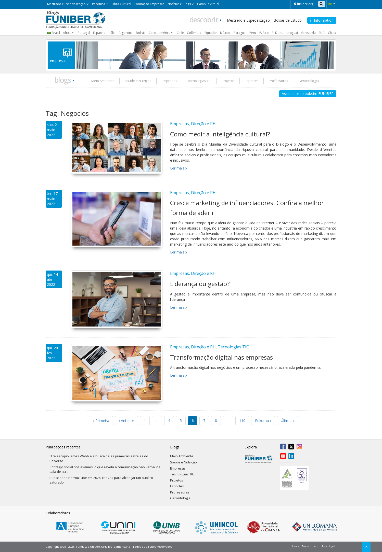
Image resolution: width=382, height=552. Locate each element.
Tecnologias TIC (199, 80)
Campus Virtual (208, 4)
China (332, 33)
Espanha (99, 33)
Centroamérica (159, 33)
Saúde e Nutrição (138, 80)
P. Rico (264, 33)
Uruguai (292, 33)
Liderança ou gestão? (200, 283)
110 (242, 420)
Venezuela (308, 33)
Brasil (56, 33)
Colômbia (194, 33)
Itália (112, 33)
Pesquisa (98, 4)
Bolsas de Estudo (288, 20)
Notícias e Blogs (179, 4)
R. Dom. (277, 33)
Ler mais (177, 168)
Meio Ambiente (102, 80)
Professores (278, 80)
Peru (252, 33)
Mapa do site (310, 546)
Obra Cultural (121, 4)
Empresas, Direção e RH (193, 123)
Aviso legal (328, 546)
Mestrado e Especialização (66, 4)
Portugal (84, 33)
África (67, 33)
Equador (211, 33)
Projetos (228, 80)
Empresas (169, 80)
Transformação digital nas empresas (221, 357)
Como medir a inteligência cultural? (220, 134)
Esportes (252, 80)
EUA (322, 33)
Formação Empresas (149, 4)
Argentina (126, 33)
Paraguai (240, 33)
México (225, 33)
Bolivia (141, 33)
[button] (331, 4)
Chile (180, 33)
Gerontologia (308, 80)
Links (295, 546)
